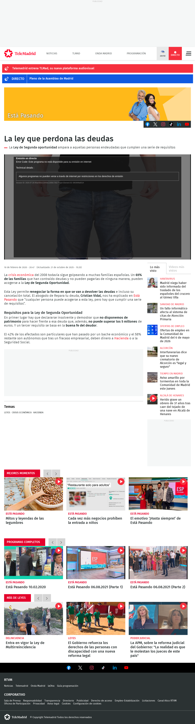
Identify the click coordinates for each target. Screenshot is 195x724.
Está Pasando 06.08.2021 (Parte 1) (95, 562)
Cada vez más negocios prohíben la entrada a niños (95, 493)
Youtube (187, 124)
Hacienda (121, 338)
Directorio (68, 700)
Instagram (163, 124)
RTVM (8, 680)
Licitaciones (148, 700)
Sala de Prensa (12, 700)
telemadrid (15, 717)
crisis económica (21, 275)
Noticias (51, 53)
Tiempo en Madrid (171, 373)
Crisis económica (22, 412)
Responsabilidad (32, 700)
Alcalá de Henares (172, 395)
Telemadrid (22, 686)
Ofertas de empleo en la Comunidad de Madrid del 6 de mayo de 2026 (152, 330)
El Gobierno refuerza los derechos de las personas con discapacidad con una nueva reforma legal (95, 618)
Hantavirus (167, 278)
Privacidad (39, 703)
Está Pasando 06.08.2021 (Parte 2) (158, 562)
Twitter (155, 124)
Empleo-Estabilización (127, 700)
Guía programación (67, 686)
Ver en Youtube (126, 667)
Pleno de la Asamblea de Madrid (51, 78)
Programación (136, 53)
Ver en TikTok (103, 668)
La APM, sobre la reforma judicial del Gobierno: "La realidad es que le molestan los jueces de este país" (158, 618)
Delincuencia (15, 638)
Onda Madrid (103, 53)
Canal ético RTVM (167, 700)
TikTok (171, 124)
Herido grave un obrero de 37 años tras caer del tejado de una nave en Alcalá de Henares (152, 399)
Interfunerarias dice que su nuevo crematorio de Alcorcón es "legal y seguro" (152, 352)
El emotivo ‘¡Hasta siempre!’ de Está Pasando (158, 493)
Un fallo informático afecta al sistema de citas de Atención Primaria (152, 308)
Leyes (7, 412)
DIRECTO (18, 78)
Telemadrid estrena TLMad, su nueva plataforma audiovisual (53, 68)
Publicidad (82, 700)
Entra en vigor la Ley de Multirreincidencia (25, 645)
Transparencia (52, 700)
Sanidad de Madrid (172, 304)
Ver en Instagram (91, 667)
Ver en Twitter (80, 668)
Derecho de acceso (101, 700)
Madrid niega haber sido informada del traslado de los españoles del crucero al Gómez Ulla (152, 282)
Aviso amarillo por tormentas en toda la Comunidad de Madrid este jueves (152, 377)
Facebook (147, 124)
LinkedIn (179, 124)
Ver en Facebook (68, 668)
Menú (188, 53)
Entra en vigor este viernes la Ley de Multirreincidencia (33, 618)
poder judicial (140, 638)
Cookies (66, 703)
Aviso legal (53, 703)
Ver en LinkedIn (114, 667)
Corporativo (14, 694)
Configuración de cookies (87, 703)
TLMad (76, 53)
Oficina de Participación (17, 703)
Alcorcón (166, 348)
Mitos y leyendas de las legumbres (33, 493)
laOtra (51, 686)
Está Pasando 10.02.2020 (33, 562)
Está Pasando (15, 513)
